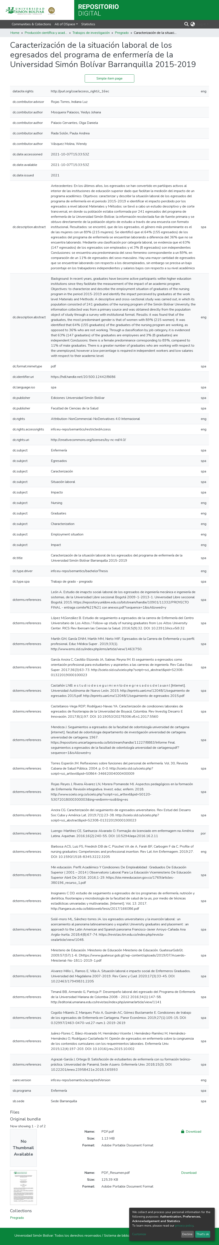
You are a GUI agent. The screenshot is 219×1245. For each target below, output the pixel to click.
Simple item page (109, 78)
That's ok (202, 1234)
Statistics (88, 24)
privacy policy (184, 1226)
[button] (192, 24)
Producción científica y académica (46, 32)
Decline (187, 1234)
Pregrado (122, 32)
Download (191, 1131)
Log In (201, 24)
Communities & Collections (31, 24)
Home (14, 32)
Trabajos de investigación (91, 32)
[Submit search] (186, 24)
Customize (139, 1234)
